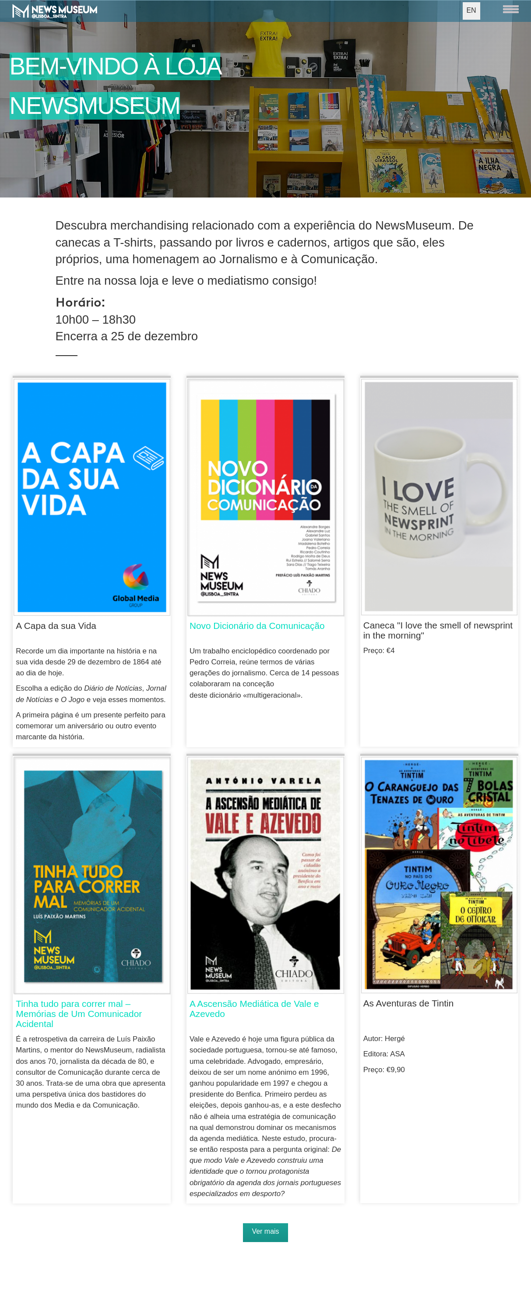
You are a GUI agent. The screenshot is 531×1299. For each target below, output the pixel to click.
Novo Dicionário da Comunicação (257, 626)
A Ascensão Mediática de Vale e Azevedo (254, 1009)
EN (471, 10)
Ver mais (265, 1231)
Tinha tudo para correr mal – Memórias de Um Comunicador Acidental (79, 1014)
